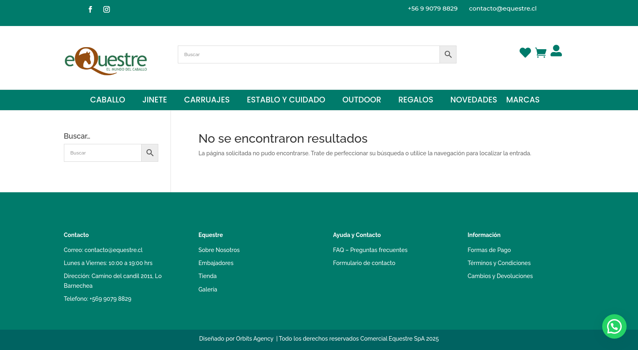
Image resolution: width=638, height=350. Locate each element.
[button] (614, 326)
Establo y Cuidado (286, 101)
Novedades (473, 101)
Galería (208, 289)
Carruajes (207, 101)
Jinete (154, 101)
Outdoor (361, 101)
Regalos (415, 101)
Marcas (523, 101)
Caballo (107, 101)
